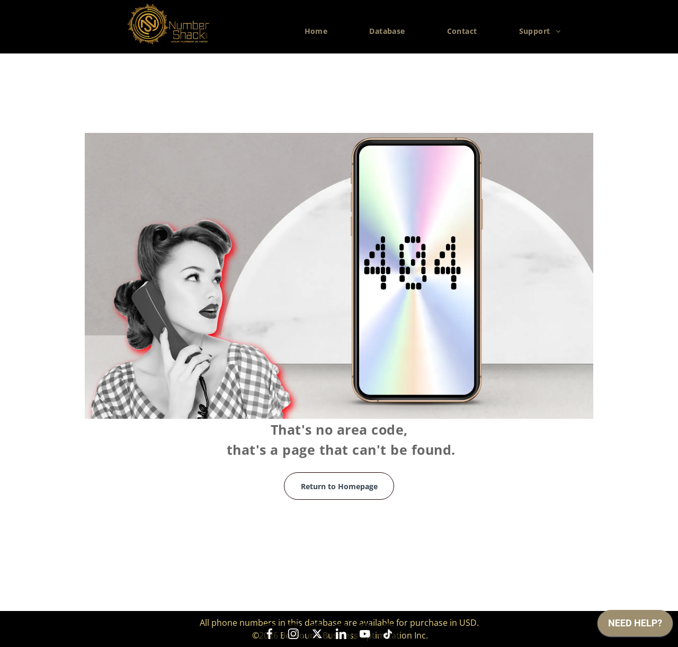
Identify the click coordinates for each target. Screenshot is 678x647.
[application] (635, 626)
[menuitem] (320, 31)
